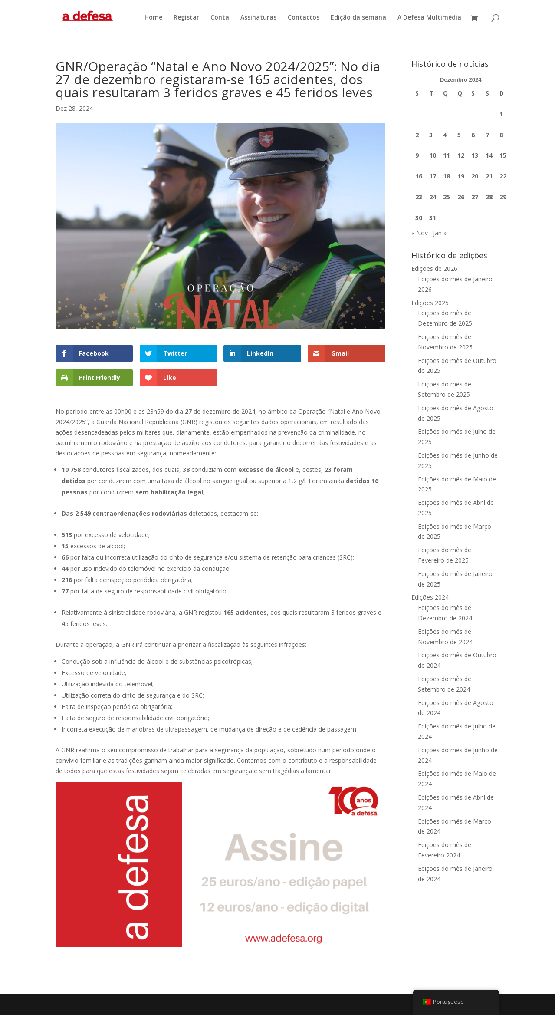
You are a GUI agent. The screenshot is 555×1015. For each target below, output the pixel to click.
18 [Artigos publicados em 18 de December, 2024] (446, 176)
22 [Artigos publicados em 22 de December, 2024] (502, 176)
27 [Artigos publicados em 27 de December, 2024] (474, 197)
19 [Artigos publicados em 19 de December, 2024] (460, 176)
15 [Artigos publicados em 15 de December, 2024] (502, 155)
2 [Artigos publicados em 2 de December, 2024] (417, 135)
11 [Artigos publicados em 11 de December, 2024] (446, 155)
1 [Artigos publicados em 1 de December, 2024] (501, 114)
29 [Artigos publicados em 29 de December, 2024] (502, 197)
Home (153, 17)
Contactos (303, 17)
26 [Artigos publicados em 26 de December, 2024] (460, 197)
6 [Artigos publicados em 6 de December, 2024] (473, 135)
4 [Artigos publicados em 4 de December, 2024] (445, 135)
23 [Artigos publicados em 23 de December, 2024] (418, 197)
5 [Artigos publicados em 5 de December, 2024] (459, 135)
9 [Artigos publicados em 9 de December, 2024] (417, 155)
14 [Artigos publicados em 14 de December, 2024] (489, 155)
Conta (219, 17)
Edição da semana (358, 17)
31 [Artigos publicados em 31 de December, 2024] (432, 218)
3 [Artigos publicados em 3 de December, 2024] (431, 135)
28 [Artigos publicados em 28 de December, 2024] (489, 197)
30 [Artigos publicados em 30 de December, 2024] (418, 218)
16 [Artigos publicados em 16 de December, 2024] (418, 176)
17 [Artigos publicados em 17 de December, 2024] (432, 176)
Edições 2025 (430, 303)
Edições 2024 (430, 597)
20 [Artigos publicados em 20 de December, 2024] (474, 176)
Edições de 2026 (434, 268)
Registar (186, 17)
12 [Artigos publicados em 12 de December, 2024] (460, 155)
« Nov (419, 233)
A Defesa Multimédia (429, 17)
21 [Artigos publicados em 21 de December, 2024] (489, 176)
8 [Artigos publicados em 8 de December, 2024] (501, 135)
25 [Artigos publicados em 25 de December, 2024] (446, 197)
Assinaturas (258, 17)
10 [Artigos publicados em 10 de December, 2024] (432, 155)
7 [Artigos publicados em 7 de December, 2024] (487, 135)
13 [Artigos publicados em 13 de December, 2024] (474, 155)
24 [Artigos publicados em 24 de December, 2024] (432, 197)
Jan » (440, 233)
